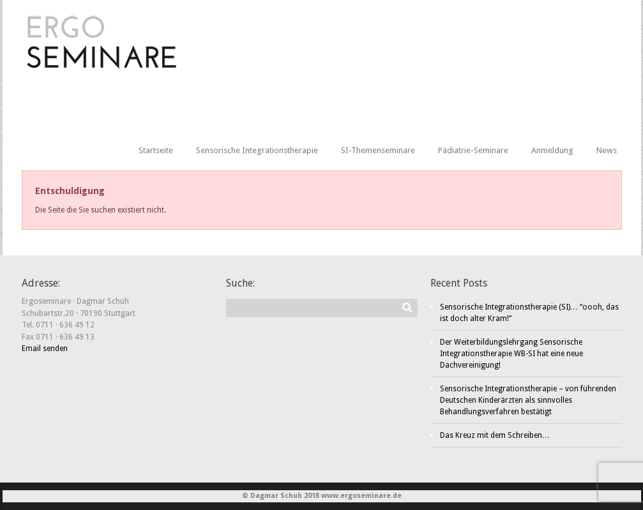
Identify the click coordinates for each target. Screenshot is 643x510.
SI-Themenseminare (378, 150)
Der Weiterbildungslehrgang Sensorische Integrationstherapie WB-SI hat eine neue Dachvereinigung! (511, 354)
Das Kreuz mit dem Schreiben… (495, 435)
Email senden (45, 348)
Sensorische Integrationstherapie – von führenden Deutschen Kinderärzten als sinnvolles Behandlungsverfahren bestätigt (528, 400)
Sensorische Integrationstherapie (257, 150)
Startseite (156, 150)
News (606, 150)
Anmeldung (552, 150)
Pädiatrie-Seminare (473, 150)
